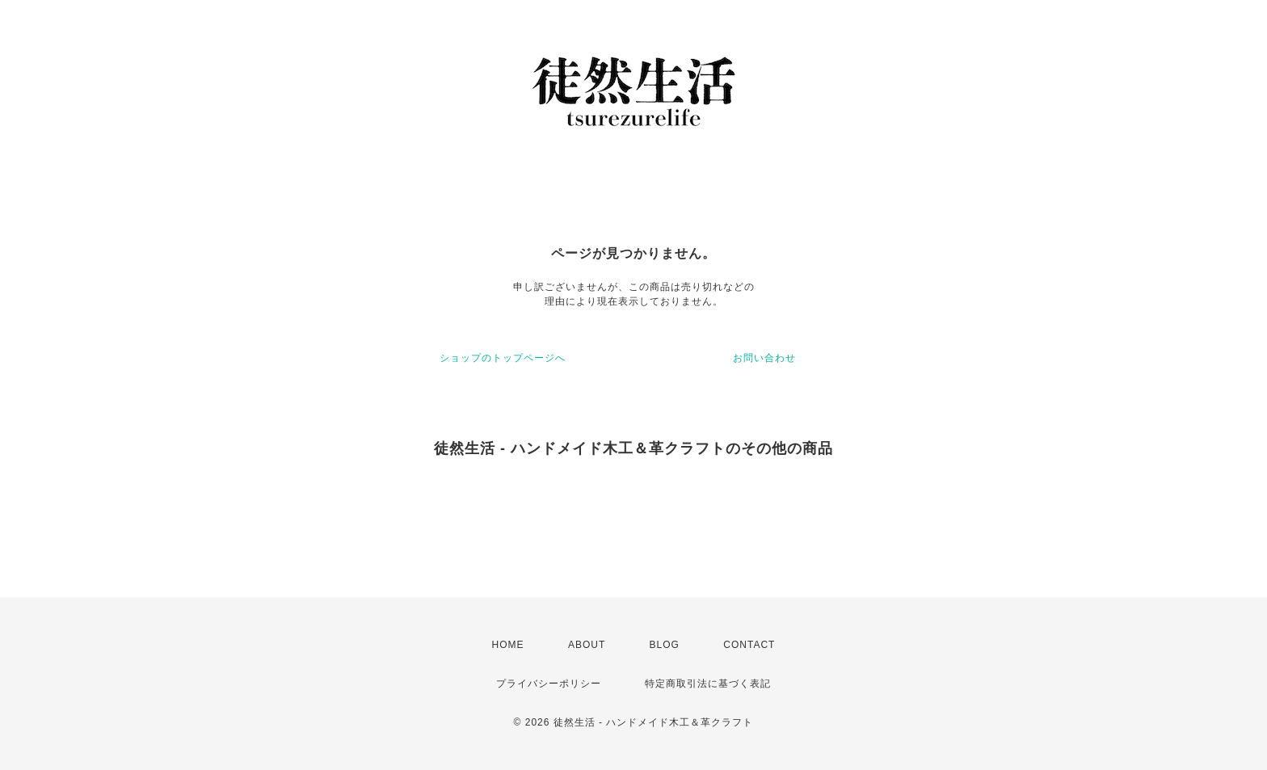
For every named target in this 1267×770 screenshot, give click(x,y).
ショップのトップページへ (503, 358)
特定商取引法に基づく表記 (708, 683)
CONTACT (749, 644)
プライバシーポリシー (548, 683)
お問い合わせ (764, 358)
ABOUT (586, 644)
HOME (508, 644)
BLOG (665, 644)
